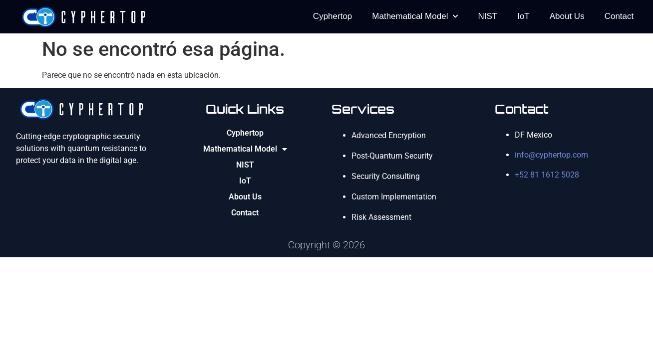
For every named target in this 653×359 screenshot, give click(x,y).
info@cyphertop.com (551, 155)
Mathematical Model (415, 16)
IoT (523, 16)
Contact (619, 16)
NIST (487, 16)
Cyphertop (332, 16)
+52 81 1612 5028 (547, 175)
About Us (567, 16)
